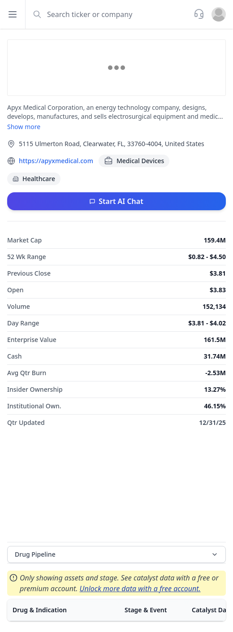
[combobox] (109, 14)
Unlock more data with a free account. (140, 588)
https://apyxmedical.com (56, 160)
